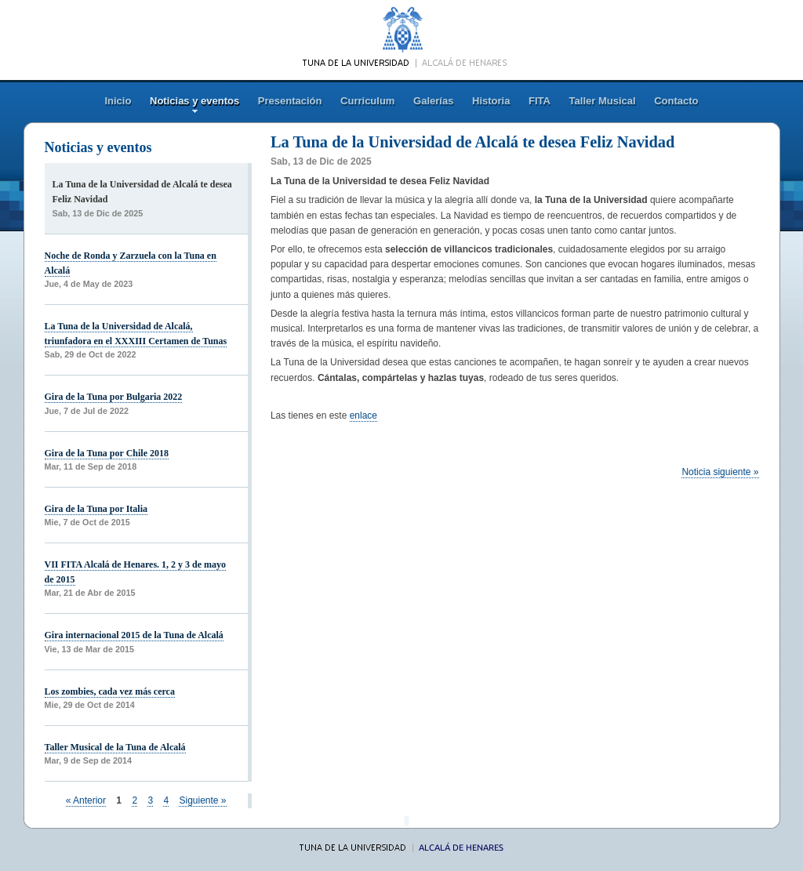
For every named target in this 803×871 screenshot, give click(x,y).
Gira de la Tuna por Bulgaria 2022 (114, 396)
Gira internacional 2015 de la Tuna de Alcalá (134, 635)
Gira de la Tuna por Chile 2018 (107, 453)
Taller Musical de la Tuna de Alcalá (115, 747)
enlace (363, 415)
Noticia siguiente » (719, 471)
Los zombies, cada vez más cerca (110, 691)
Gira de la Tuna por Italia (96, 508)
